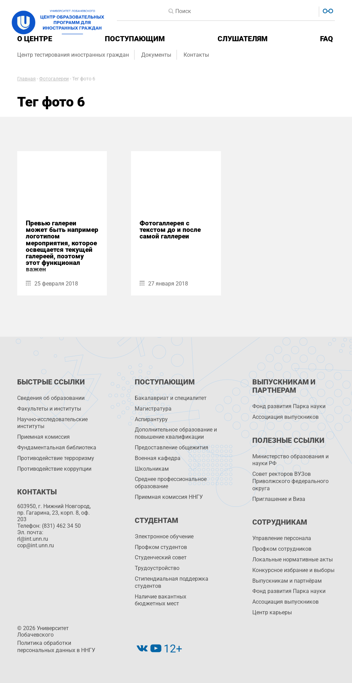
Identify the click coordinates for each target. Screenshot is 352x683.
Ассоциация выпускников (285, 417)
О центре (34, 39)
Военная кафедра (157, 458)
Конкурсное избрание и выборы (293, 570)
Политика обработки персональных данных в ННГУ (56, 646)
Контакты (196, 55)
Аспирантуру (151, 419)
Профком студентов (161, 547)
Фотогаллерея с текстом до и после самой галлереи (170, 230)
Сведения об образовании (51, 398)
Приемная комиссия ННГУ (169, 497)
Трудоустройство (157, 568)
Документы (156, 55)
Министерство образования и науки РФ (290, 460)
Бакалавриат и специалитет (171, 398)
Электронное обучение (164, 536)
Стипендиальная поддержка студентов (171, 582)
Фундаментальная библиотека (56, 447)
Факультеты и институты (49, 408)
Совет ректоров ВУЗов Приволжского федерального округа (290, 481)
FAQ (326, 39)
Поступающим (135, 39)
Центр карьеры (272, 612)
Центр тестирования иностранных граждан (73, 55)
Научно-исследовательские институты (52, 423)
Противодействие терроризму (55, 458)
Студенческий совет (161, 557)
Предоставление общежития (171, 447)
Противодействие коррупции (54, 469)
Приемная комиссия (43, 437)
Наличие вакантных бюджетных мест (160, 600)
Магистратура (153, 408)
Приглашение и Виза (278, 499)
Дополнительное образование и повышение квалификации (176, 433)
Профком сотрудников (281, 549)
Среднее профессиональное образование (171, 483)
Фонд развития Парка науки (289, 406)
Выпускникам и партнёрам (287, 581)
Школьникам (152, 469)
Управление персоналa (281, 538)
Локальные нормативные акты (292, 559)
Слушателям (242, 39)
